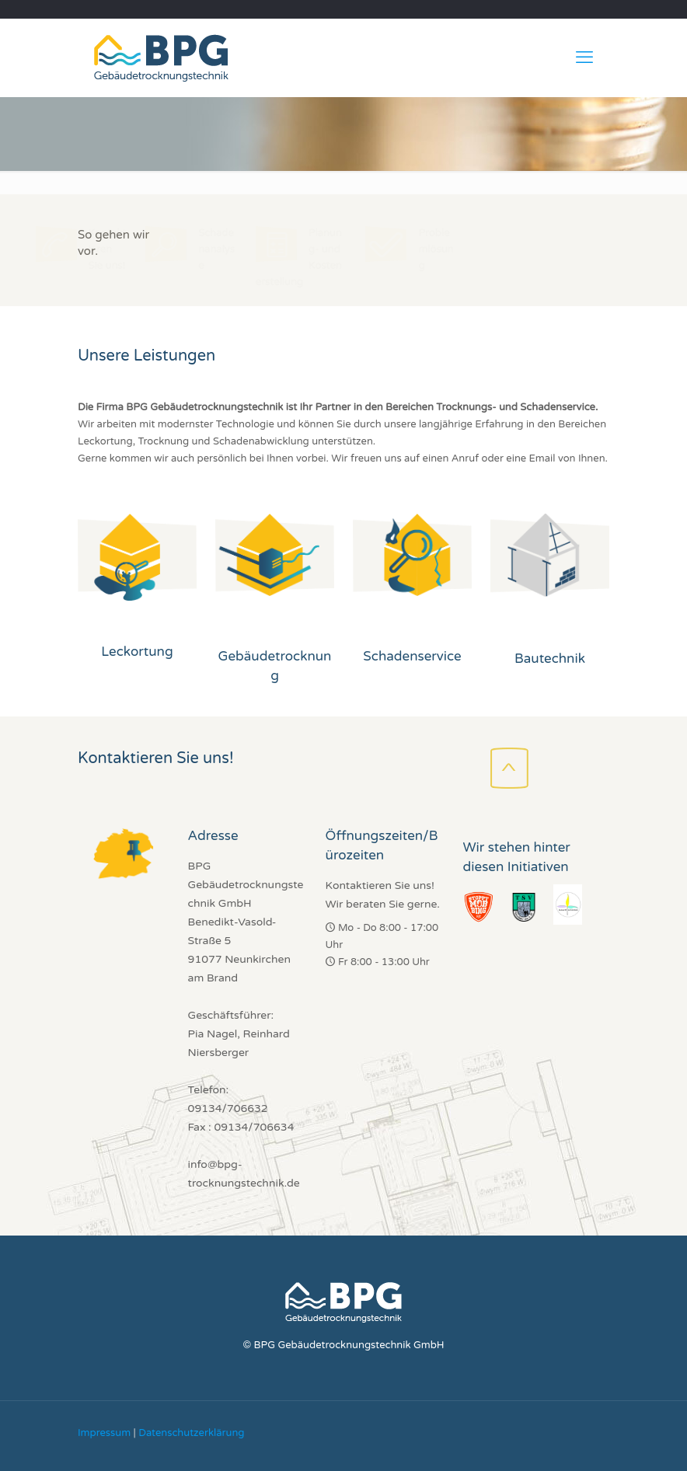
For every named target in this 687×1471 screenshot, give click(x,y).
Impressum (104, 1433)
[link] (137, 557)
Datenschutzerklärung (191, 1433)
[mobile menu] (584, 57)
